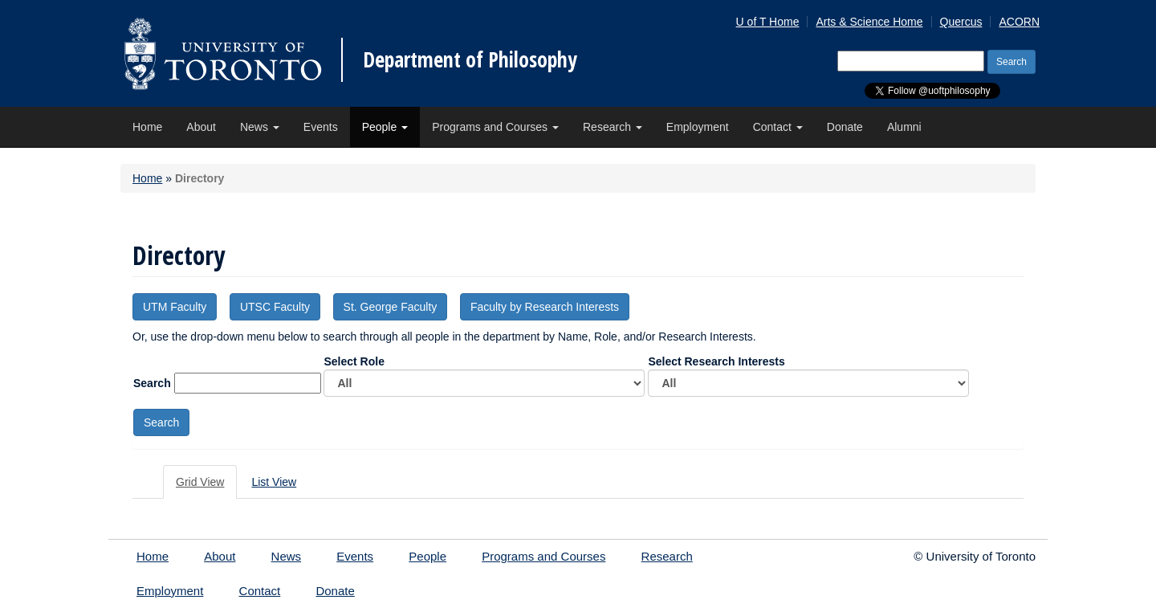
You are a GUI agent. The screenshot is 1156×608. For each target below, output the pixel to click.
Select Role (484, 376)
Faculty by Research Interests (544, 306)
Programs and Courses (495, 126)
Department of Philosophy (470, 59)
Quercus (961, 21)
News (259, 126)
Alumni (904, 126)
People (385, 126)
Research (612, 126)
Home (147, 126)
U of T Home (768, 21)
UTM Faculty (174, 306)
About (201, 126)
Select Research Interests (808, 376)
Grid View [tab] (200, 481)
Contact (778, 126)
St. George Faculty (391, 306)
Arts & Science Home (869, 21)
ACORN (1019, 21)
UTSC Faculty (275, 306)
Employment (697, 126)
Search (152, 383)
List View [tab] (273, 481)
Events (320, 126)
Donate (845, 126)
